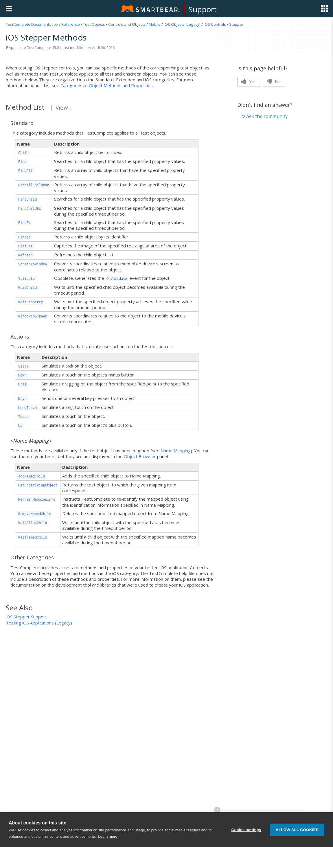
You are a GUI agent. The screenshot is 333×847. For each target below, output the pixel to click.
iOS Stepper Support (26, 617)
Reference (70, 24)
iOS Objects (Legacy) (182, 24)
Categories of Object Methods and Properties (106, 85)
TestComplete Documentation (32, 24)
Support (203, 9)
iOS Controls (215, 24)
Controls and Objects (127, 24)
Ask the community (267, 116)
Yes (249, 81)
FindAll (25, 170)
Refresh (25, 255)
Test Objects (94, 24)
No (274, 81)
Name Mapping (176, 450)
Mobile (155, 24)
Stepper (236, 24)
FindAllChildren (33, 185)
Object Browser (140, 456)
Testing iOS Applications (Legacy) (39, 623)
